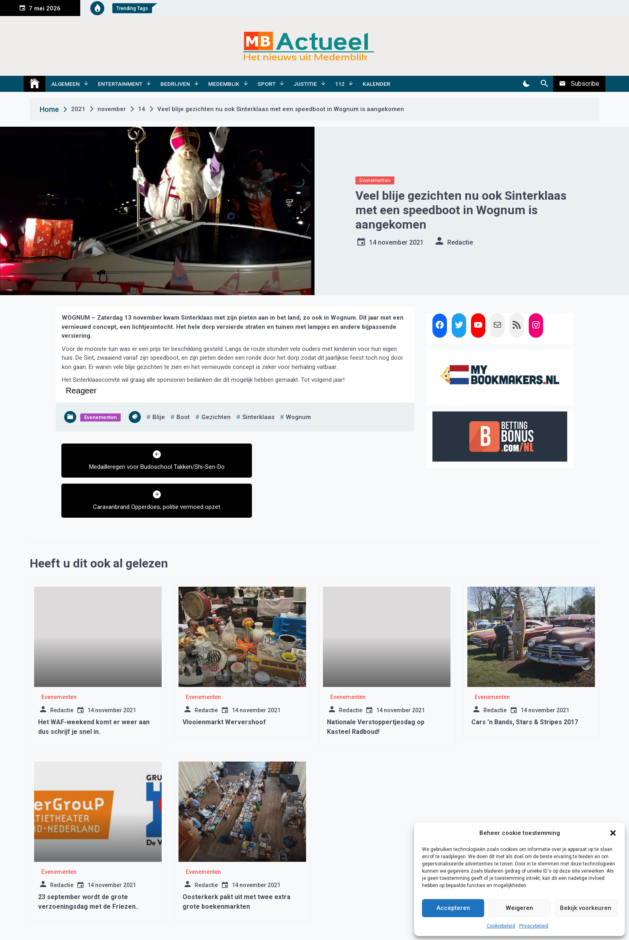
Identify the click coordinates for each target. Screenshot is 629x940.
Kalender (376, 84)
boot (183, 417)
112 (340, 84)
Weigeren (519, 908)
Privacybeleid (533, 926)
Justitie (305, 84)
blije (158, 417)
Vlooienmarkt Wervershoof (224, 682)
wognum (298, 417)
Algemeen (65, 84)
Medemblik (223, 84)
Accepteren (453, 908)
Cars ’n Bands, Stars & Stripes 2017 (524, 682)
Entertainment (120, 84)
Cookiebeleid (501, 926)
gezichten (216, 417)
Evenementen (374, 180)
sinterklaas (258, 417)
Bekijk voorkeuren (585, 908)
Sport (267, 84)
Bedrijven (175, 84)
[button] (613, 833)
